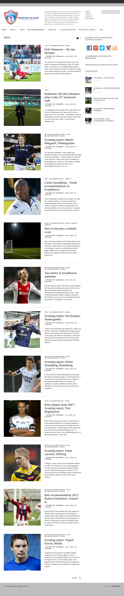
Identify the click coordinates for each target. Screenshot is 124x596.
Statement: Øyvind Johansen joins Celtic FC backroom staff (62, 97)
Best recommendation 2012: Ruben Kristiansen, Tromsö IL (62, 498)
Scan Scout (12, 586)
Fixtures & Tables (87, 30)
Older (74, 578)
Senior (67, 45)
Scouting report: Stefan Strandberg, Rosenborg (59, 363)
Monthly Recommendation (55, 134)
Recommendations (35, 30)
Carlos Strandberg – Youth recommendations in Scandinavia (61, 186)
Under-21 (48, 224)
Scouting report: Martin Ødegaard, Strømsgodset (60, 141)
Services (52, 30)
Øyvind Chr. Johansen (54, 56)
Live (101, 30)
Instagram (89, 18)
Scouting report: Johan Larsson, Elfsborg (58, 452)
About (87, 11)
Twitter (88, 16)
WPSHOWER (115, 586)
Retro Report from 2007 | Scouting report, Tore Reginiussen (60, 408)
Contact (88, 14)
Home (4, 30)
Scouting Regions (68, 30)
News (22, 30)
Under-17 (68, 179)
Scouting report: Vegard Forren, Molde (59, 541)
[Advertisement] (102, 169)
